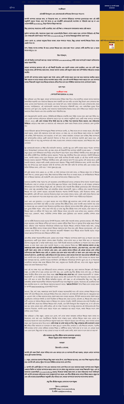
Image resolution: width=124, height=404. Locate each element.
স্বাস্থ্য (60, 2)
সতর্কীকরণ (61, 9)
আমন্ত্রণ (61, 343)
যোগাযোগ (77, 2)
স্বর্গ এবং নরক (32, 2)
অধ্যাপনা (43, 2)
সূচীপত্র (12, 8)
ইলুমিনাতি (52, 2)
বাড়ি (23, 2)
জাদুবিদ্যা (67, 2)
